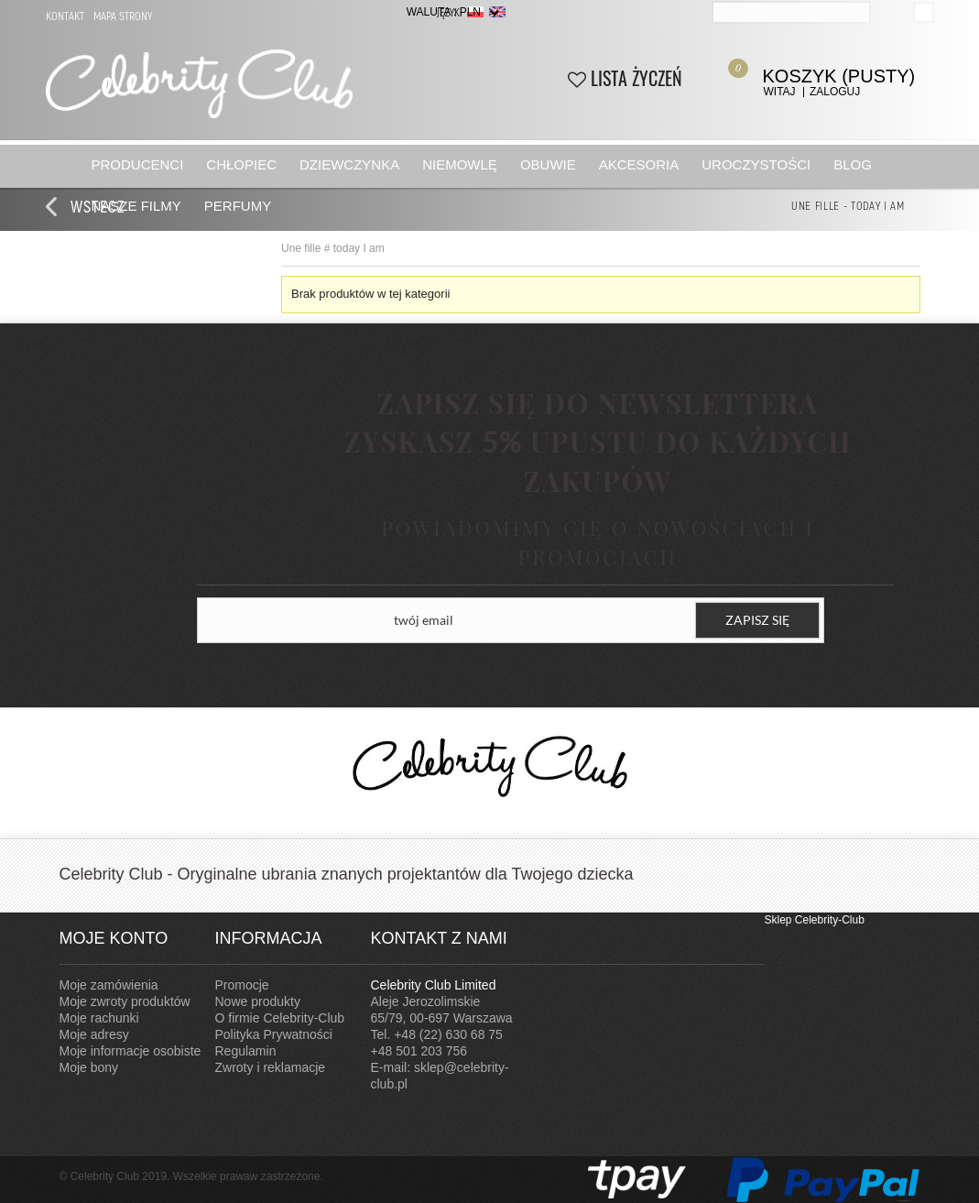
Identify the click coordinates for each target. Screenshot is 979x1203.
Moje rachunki (99, 1018)
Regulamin (246, 1051)
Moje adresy (94, 1034)
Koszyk (820, 71)
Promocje (242, 985)
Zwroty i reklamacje (270, 1067)
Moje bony (89, 1067)
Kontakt (65, 15)
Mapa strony (122, 15)
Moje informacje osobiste (130, 1051)
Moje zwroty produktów (125, 1001)
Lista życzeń (625, 78)
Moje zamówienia (109, 985)
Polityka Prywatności (273, 1034)
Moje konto (114, 938)
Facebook (746, 938)
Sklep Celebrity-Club (815, 919)
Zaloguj (835, 92)
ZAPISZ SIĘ (757, 620)
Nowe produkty (257, 1001)
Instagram (709, 938)
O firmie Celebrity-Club (280, 1018)
